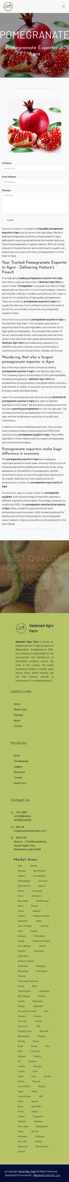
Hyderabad (23, 956)
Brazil (20, 1046)
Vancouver (23, 1026)
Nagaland (38, 1006)
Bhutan (34, 1131)
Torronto (22, 1021)
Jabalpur (36, 910)
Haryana (22, 935)
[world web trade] (27, 1171)
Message (6, 190)
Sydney (38, 1141)
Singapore (38, 1116)
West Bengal (24, 996)
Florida (21, 1041)
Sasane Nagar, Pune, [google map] (25, 845)
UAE (41, 1096)
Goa (46, 1011)
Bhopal (34, 905)
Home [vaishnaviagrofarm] (17, 703)
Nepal (20, 1131)
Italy (33, 1076)
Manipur (21, 1006)
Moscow (36, 1081)
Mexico (36, 1041)
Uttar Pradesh (25, 925)
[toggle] (63, 6)
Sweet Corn (20, 782)
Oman (20, 1101)
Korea (21, 1111)
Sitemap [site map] (18, 714)
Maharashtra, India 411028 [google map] (27, 849)
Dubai (20, 1106)
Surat (20, 895)
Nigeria (41, 1086)
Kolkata (42, 996)
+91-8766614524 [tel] (22, 816)
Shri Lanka (23, 1126)
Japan (35, 1111)
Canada (22, 1016)
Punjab (21, 940)
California (35, 1051)
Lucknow (44, 925)
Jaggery (18, 766)
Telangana (39, 951)
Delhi (20, 865)
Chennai (22, 976)
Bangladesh (42, 1126)
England (32, 1061)
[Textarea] (34, 203)
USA (38, 1026)
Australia (22, 1141)
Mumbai (21, 870)
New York (44, 1031)
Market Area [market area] (20, 709)
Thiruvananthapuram (28, 981)
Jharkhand (44, 991)
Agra (20, 930)
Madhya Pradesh (41, 915)
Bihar (34, 986)
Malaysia (22, 1121)
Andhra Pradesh (26, 961)
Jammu (42, 946)
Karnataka (23, 971)
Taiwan (21, 1116)
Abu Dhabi (36, 1106)
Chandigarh (39, 935)
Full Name (6, 163)
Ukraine (47, 1076)
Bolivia (34, 1046)
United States (25, 1031)
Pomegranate (21, 760)
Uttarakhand (24, 946)
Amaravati (23, 966)
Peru (48, 1046)
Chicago (41, 1036)
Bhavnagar (23, 900)
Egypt (21, 1091)
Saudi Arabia (24, 1096)
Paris (35, 1071)
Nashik (33, 865)
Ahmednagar (24, 880)
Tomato (18, 777)
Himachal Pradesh (41, 940)
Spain (20, 1076)
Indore (21, 910)
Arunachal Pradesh (27, 1011)
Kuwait (34, 1101)
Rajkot (21, 890)
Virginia (37, 1056)
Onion (17, 755)
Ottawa (37, 1016)
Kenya (34, 1091)
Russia (21, 1081)
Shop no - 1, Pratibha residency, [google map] (30, 841)
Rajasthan (23, 920)
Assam (21, 1001)
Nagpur (21, 875)
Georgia (22, 1056)
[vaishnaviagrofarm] (8, 6)
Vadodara (36, 895)
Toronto (38, 1021)
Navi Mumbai (39, 870)
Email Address (9, 176)
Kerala (21, 986)
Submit (10, 220)
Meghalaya (38, 1001)
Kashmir (22, 951)
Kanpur (34, 930)
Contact (18, 725)
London (21, 1066)
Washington (23, 1036)
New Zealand (42, 1146)
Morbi (20, 905)
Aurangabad (39, 875)
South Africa (24, 1086)
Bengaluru (41, 966)
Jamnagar (37, 890)
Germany (37, 1066)
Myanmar (38, 1121)
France (21, 1071)
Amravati (42, 880)
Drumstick (19, 771)
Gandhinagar (42, 900)
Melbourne (23, 1146)
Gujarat (42, 885)
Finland (21, 1151)
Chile (20, 1051)
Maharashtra (24, 885)
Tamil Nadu (41, 971)
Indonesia (22, 1136)
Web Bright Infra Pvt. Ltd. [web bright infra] (46, 1175)
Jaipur (39, 920)
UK (19, 1061)
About (17, 720)
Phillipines (40, 1136)
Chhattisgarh (24, 991)
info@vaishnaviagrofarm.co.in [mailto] (30, 830)
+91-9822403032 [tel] (22, 819)
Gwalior (21, 915)
